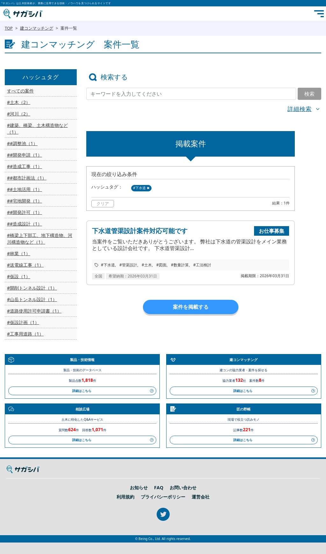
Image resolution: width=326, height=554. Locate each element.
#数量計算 (180, 265)
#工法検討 (202, 265)
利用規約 (125, 497)
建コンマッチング (36, 28)
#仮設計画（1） (23, 322)
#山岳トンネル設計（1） (32, 299)
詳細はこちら (81, 390)
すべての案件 (20, 91)
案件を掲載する (191, 306)
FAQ (158, 488)
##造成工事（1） (24, 166)
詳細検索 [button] (299, 109)
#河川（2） (18, 114)
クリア (102, 203)
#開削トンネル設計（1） (32, 288)
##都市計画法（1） (26, 178)
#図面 (161, 265)
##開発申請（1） (24, 155)
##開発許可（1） (24, 212)
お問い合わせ (183, 488)
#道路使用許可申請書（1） (34, 311)
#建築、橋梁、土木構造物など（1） (37, 128)
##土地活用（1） (24, 189)
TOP (9, 28)
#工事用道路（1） (25, 334)
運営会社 (200, 497)
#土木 (147, 265)
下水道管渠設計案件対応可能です (140, 230)
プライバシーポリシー (163, 497)
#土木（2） (18, 102)
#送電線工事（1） (25, 265)
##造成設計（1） (24, 224)
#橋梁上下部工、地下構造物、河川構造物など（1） (39, 238)
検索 (309, 93)
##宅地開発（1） (24, 201)
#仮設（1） (18, 276)
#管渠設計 (128, 265)
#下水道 (141, 187)
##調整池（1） (22, 143)
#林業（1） (18, 253)
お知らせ (139, 488)
